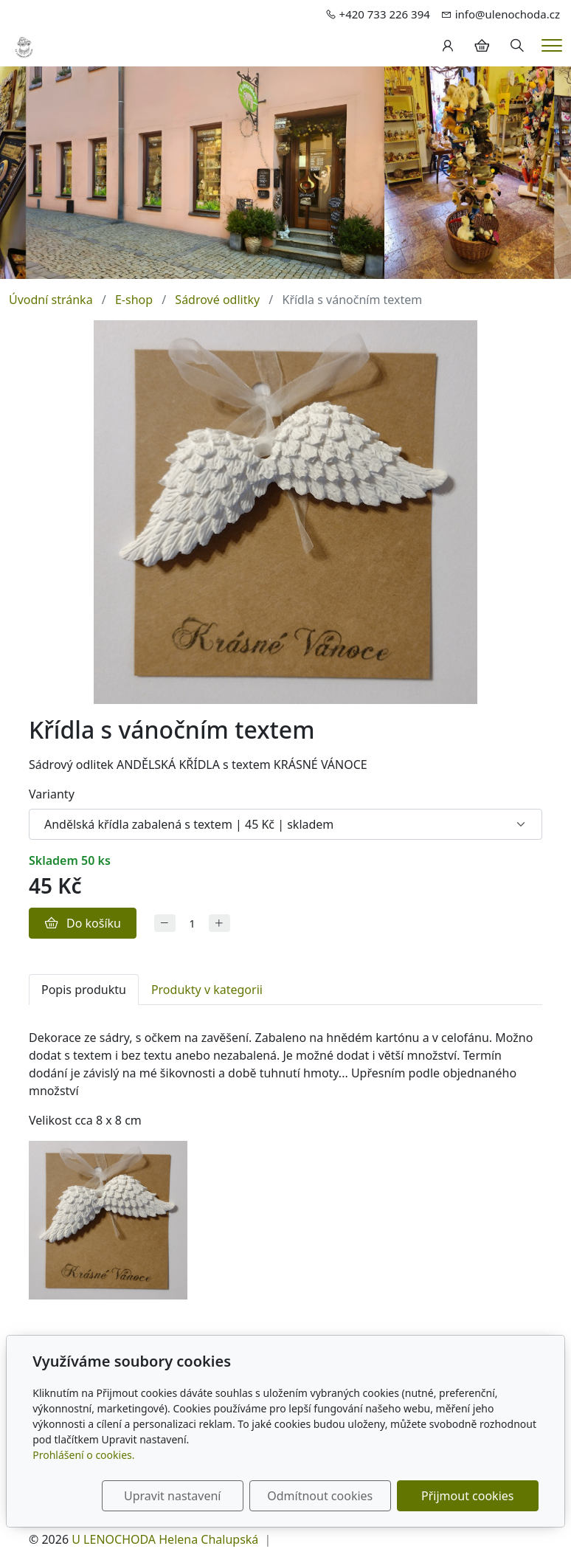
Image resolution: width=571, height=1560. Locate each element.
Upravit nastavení (172, 1496)
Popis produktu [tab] (83, 989)
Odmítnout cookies (320, 1496)
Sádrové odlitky (217, 299)
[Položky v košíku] (482, 45)
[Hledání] (517, 46)
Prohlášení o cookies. (83, 1455)
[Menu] (551, 45)
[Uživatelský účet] (448, 45)
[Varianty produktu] (285, 824)
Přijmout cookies (467, 1496)
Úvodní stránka (51, 299)
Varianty (52, 794)
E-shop (134, 299)
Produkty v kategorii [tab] (207, 989)
